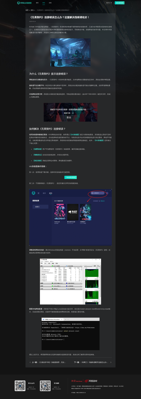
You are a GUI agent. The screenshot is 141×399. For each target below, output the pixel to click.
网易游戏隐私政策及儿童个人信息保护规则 (92, 386)
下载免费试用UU (70, 177)
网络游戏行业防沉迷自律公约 (94, 388)
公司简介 (73, 386)
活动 (50, 2)
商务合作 (116, 386)
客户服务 (79, 386)
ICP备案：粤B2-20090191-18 (78, 392)
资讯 (43, 2)
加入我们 (121, 386)
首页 (37, 2)
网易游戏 (105, 386)
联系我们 (111, 386)
